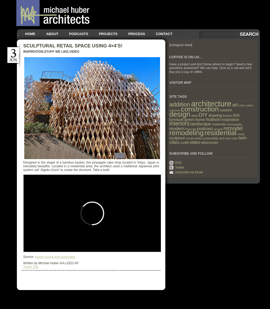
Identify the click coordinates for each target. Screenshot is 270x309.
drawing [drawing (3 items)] (215, 115)
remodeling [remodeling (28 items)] (186, 133)
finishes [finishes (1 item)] (228, 115)
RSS (178, 163)
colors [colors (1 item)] (249, 105)
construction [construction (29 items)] (200, 109)
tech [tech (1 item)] (222, 138)
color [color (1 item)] (242, 105)
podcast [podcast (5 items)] (205, 128)
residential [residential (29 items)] (221, 133)
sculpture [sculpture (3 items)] (177, 138)
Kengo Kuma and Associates (55, 257)
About (52, 34)
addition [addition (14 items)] (179, 104)
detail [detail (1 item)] (194, 115)
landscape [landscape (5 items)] (200, 123)
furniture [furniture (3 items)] (176, 119)
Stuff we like (56, 51)
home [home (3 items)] (200, 119)
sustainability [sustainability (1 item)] (210, 138)
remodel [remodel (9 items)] (233, 128)
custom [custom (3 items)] (226, 110)
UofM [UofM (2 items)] (184, 143)
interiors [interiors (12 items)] (179, 123)
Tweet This (30, 267)
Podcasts (78, 34)
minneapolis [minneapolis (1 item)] (234, 124)
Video (74, 51)
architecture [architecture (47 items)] (211, 103)
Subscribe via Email (189, 172)
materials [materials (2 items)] (219, 124)
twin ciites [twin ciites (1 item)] (232, 138)
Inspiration (33, 51)
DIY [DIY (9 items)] (203, 115)
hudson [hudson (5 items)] (213, 119)
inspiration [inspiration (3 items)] (230, 119)
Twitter (179, 167)
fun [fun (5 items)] (236, 115)
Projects (108, 34)
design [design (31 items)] (179, 114)
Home (30, 34)
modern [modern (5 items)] (177, 128)
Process (136, 34)
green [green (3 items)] (189, 119)
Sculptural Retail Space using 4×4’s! (72, 45)
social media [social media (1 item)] (193, 138)
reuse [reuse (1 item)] (240, 134)
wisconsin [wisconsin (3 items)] (209, 142)
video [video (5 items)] (195, 142)
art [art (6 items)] (235, 104)
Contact (164, 34)
